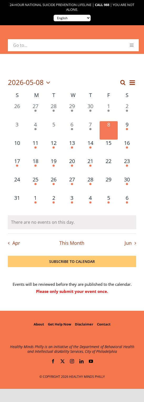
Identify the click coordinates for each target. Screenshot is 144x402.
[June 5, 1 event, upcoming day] (109, 204)
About (39, 324)
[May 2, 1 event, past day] (127, 112)
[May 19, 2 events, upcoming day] (53, 167)
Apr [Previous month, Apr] (16, 243)
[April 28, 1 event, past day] (53, 112)
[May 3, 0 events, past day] (17, 130)
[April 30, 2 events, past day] (90, 112)
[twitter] (62, 361)
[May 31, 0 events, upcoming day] (17, 204)
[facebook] (53, 361)
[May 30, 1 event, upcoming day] (127, 185)
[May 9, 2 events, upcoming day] (127, 130)
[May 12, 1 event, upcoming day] (53, 149)
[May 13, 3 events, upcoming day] (72, 149)
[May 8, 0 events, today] (109, 130)
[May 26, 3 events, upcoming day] (53, 185)
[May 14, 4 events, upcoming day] (90, 149)
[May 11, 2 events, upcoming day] (35, 149)
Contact (104, 324)
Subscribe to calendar (72, 261)
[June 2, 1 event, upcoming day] (53, 204)
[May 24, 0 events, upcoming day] (17, 185)
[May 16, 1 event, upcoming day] (127, 149)
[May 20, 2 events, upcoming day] (72, 167)
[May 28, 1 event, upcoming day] (90, 185)
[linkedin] (81, 361)
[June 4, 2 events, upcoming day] (90, 204)
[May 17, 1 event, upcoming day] (17, 167)
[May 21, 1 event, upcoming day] (90, 167)
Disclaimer (84, 324)
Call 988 (102, 5)
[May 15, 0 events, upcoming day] (109, 149)
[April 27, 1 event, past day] (35, 112)
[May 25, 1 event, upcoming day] (35, 185)
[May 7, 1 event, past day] (90, 130)
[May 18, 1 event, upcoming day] (35, 167)
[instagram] (72, 361)
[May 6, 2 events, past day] (72, 130)
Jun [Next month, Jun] (128, 243)
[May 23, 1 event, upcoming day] (127, 167)
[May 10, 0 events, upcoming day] (17, 149)
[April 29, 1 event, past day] (72, 112)
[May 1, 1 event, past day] (109, 112)
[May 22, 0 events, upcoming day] (109, 167)
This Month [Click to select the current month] (71, 243)
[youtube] (91, 361)
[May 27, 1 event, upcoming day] (72, 185)
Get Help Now (59, 324)
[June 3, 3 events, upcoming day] (72, 204)
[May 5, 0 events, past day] (53, 130)
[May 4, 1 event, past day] (35, 130)
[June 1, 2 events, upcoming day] (35, 204)
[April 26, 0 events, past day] (17, 112)
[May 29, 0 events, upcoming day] (109, 185)
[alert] (72, 222)
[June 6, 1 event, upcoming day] (127, 204)
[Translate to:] (72, 18)
